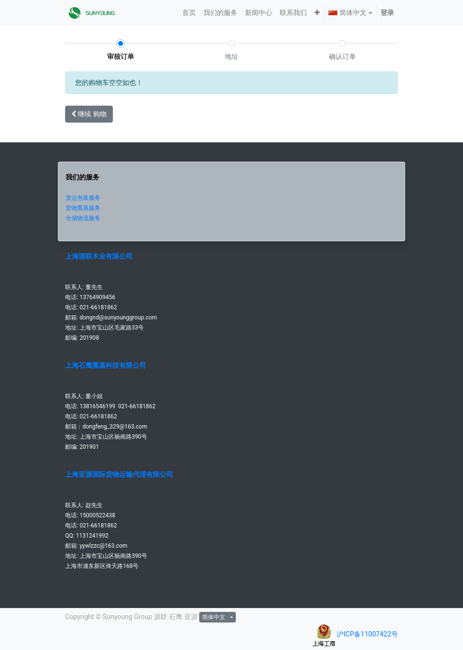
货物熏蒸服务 (83, 208)
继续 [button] (89, 114)
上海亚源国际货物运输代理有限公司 (119, 474)
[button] (317, 13)
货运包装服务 (83, 197)
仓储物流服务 (83, 218)
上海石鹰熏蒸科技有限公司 (105, 365)
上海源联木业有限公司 (99, 256)
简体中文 (347, 12)
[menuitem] (189, 13)
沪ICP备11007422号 (367, 634)
